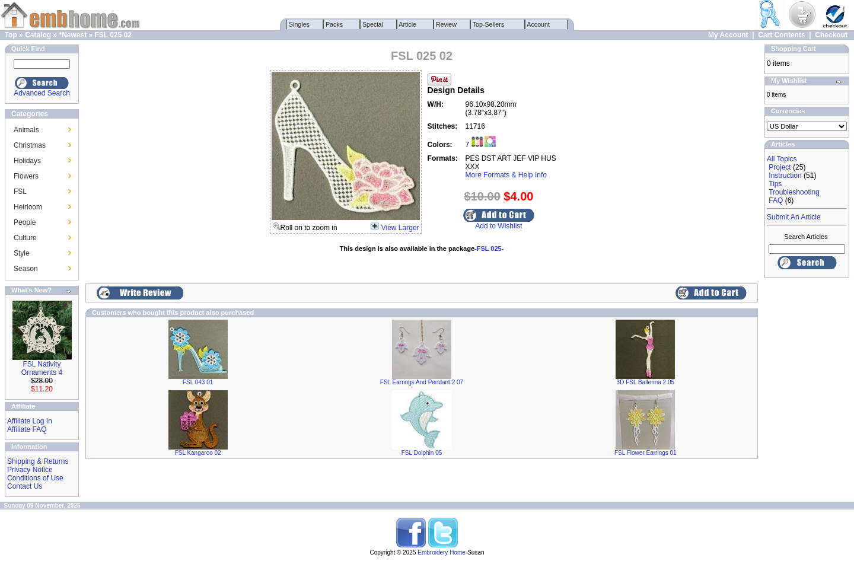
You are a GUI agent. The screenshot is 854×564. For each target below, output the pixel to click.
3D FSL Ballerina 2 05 (645, 382)
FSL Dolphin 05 (421, 453)
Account (538, 24)
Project (780, 167)
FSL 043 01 (198, 382)
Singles (299, 24)
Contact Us (24, 486)
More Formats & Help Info (506, 175)
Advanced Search (42, 93)
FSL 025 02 (113, 35)
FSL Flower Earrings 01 (645, 453)
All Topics (781, 159)
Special (373, 24)
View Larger (400, 228)
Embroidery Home (442, 552)
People (25, 222)
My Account (728, 35)
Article (407, 24)
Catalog (38, 35)
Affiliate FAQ (26, 429)
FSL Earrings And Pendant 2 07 (421, 382)
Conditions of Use (35, 478)
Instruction (785, 175)
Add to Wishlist (498, 226)
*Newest (73, 35)
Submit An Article (794, 217)
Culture (25, 238)
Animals (26, 130)
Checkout (831, 35)
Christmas (30, 145)
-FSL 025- (489, 248)
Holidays (27, 161)
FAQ (776, 200)
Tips (775, 184)
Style (22, 253)
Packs (334, 24)
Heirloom (28, 207)
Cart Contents (781, 35)
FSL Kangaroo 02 (198, 453)
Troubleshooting (794, 192)
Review (446, 24)
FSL (20, 191)
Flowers (26, 176)
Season (26, 269)
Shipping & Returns (37, 461)
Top (11, 35)
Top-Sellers (488, 24)
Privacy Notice (30, 470)
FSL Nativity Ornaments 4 (41, 368)
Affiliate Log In (29, 421)
